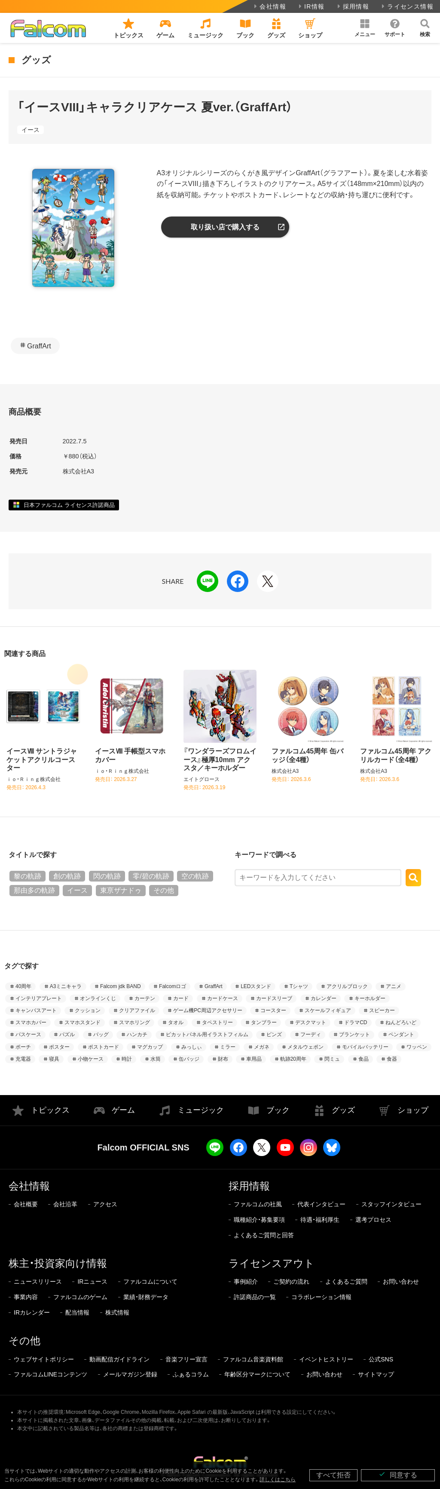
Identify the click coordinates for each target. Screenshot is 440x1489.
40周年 (23, 986)
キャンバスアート (36, 1010)
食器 (392, 1059)
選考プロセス (373, 1219)
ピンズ (274, 1034)
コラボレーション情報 (321, 1297)
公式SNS (381, 1359)
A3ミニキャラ (66, 986)
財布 (223, 1059)
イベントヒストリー (326, 1359)
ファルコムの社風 (258, 1204)
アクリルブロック (347, 986)
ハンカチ (137, 1034)
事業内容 (26, 1297)
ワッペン (416, 1047)
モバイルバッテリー (365, 1047)
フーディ (310, 1034)
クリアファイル (137, 1010)
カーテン (144, 998)
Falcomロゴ (172, 986)
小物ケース (91, 1059)
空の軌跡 (195, 876)
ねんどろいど (400, 1022)
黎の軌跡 (27, 876)
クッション (88, 1010)
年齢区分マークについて (257, 1374)
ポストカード (103, 1047)
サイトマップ (376, 1374)
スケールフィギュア (328, 1010)
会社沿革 (65, 1204)
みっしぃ (191, 1047)
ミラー (227, 1047)
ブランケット (354, 1034)
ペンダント (401, 1034)
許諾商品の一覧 (255, 1297)
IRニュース (92, 1281)
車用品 (254, 1059)
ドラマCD (355, 1022)
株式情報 (117, 1312)
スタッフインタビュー (391, 1204)
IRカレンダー (32, 1312)
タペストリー (217, 1022)
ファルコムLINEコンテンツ (50, 1374)
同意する (398, 1475)
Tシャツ (299, 986)
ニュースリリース (38, 1281)
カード (181, 998)
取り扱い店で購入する (225, 227)
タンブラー (264, 1022)
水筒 (155, 1059)
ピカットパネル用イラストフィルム (207, 1034)
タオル (175, 1022)
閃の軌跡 (107, 876)
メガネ (261, 1047)
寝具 (54, 1059)
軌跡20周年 (293, 1059)
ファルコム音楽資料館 (253, 1359)
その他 (163, 890)
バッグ (101, 1034)
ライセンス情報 (407, 6)
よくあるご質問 (346, 1281)
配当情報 (77, 1312)
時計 (127, 1059)
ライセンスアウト (272, 1263)
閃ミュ (332, 1059)
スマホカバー (30, 1022)
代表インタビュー (321, 1204)
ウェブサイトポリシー (44, 1359)
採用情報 (353, 6)
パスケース (28, 1034)
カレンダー (323, 998)
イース (30, 129)
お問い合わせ (401, 1281)
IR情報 (311, 6)
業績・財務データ (145, 1297)
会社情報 (269, 6)
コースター (273, 1010)
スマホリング (134, 1022)
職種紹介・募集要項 (259, 1219)
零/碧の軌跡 (151, 876)
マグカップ (150, 1047)
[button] (365, 28)
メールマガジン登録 (130, 1374)
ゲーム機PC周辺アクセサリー (207, 1010)
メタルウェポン (305, 1047)
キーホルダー (369, 998)
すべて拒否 (333, 1475)
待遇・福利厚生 (319, 1219)
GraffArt (39, 346)
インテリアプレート (38, 998)
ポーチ (23, 1047)
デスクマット (310, 1022)
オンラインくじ (98, 998)
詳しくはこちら (278, 1480)
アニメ (393, 986)
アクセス (105, 1204)
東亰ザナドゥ (120, 890)
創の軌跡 (67, 876)
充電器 (23, 1059)
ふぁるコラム (191, 1374)
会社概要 (26, 1204)
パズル (67, 1034)
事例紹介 (246, 1281)
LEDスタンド (256, 986)
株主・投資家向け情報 (58, 1263)
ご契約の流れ (291, 1281)
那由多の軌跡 (34, 890)
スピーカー (382, 1010)
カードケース (222, 998)
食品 (363, 1059)
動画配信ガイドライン (119, 1359)
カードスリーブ (274, 998)
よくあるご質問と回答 (264, 1235)
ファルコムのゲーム (80, 1297)
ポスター (59, 1047)
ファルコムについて (150, 1281)
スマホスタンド (82, 1022)
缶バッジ (189, 1059)
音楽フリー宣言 (186, 1359)
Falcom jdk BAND (120, 986)
